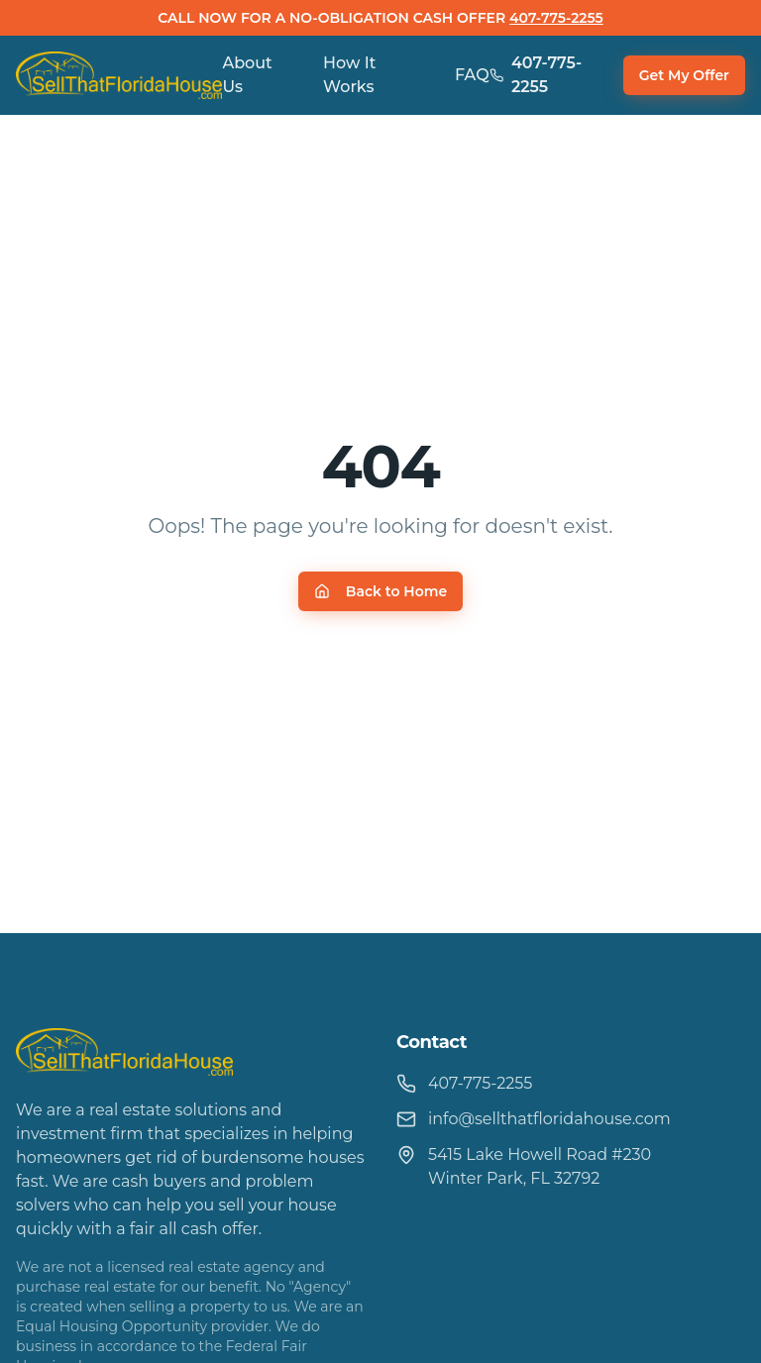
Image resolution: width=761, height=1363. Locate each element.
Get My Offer (684, 75)
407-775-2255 (556, 18)
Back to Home (380, 591)
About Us (247, 74)
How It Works (349, 74)
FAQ (472, 74)
